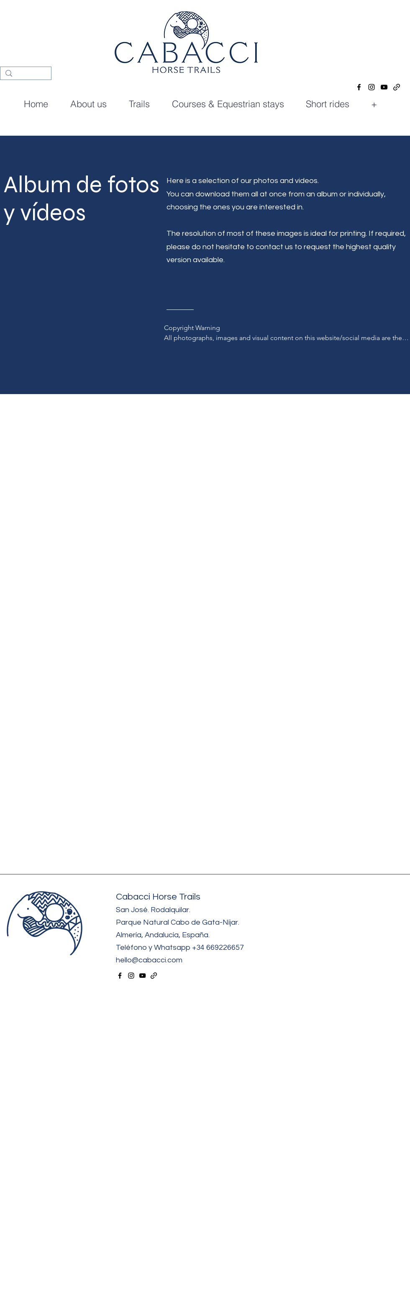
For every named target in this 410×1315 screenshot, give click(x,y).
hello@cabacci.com (150, 960)
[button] (232, 104)
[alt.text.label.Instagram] (371, 87)
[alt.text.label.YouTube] (384, 87)
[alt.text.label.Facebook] (359, 87)
